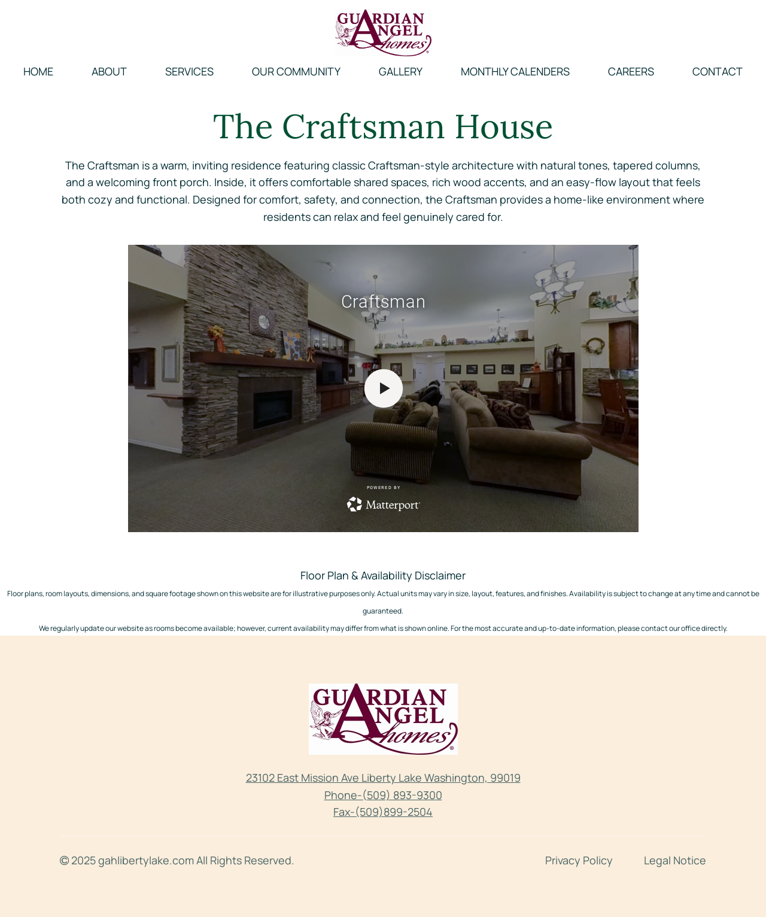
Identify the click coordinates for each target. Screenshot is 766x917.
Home (38, 71)
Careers (631, 71)
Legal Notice (675, 860)
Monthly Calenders (515, 71)
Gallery (400, 71)
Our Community (296, 71)
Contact (717, 71)
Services (189, 71)
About (109, 71)
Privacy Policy (579, 860)
